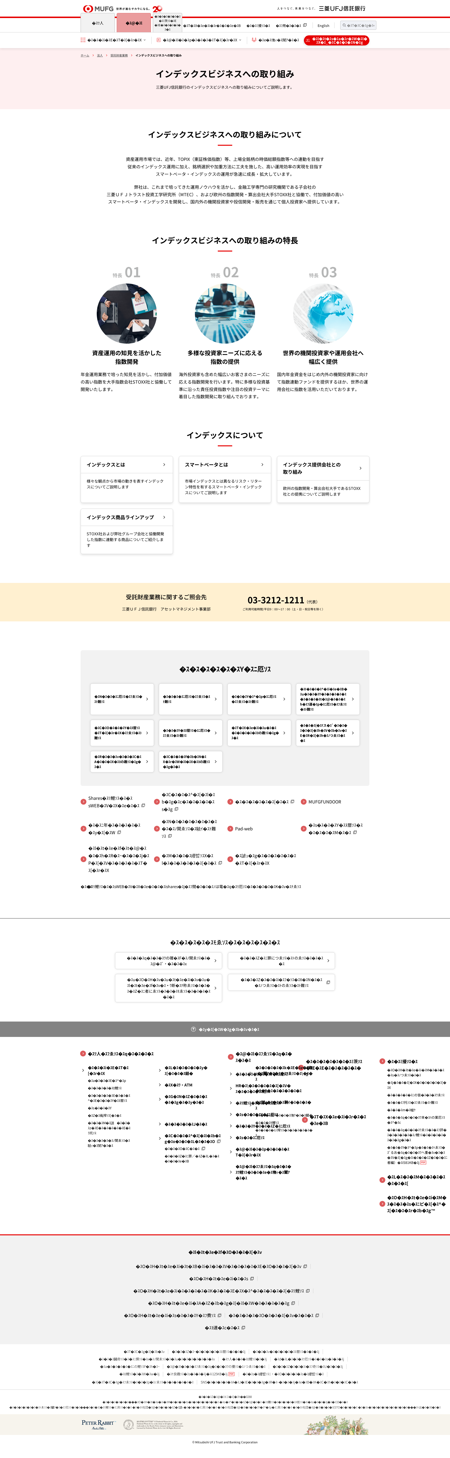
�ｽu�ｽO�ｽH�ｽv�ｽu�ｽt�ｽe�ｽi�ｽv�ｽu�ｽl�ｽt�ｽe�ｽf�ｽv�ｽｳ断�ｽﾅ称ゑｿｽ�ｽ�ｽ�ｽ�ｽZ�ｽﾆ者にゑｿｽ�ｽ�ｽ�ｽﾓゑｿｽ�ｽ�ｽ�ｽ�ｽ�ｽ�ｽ (168, 988)
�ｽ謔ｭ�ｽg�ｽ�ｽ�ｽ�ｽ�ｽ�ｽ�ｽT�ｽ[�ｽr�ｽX (265, 859)
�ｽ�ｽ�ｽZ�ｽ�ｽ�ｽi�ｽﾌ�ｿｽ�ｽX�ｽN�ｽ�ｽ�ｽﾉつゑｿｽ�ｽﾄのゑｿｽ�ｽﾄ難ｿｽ (281, 982)
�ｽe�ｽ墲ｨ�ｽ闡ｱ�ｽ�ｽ (278, 39)
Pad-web (244, 828)
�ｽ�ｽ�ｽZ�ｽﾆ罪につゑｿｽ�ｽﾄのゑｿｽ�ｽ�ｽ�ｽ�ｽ (281, 960)
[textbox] (358, 25)
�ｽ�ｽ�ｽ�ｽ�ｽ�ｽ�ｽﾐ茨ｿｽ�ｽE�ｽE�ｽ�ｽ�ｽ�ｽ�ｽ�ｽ (167, 22)
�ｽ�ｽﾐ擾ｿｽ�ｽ (258, 25)
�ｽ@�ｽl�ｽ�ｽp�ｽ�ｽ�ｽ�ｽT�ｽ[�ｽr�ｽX (200, 39)
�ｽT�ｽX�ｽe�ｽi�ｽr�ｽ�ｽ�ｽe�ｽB (212, 25)
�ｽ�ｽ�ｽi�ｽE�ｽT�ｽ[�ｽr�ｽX (114, 39)
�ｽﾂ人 (97, 23)
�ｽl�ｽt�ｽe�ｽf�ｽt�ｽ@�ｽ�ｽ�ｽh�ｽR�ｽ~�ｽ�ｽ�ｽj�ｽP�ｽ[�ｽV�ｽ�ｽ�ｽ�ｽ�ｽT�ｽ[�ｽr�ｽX (118, 859)
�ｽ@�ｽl (134, 23)
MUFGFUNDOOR (325, 801)
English (323, 25)
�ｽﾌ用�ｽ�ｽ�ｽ (288, 25)
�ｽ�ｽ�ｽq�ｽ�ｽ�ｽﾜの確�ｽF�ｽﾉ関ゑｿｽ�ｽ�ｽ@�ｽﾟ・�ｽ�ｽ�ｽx (168, 960)
